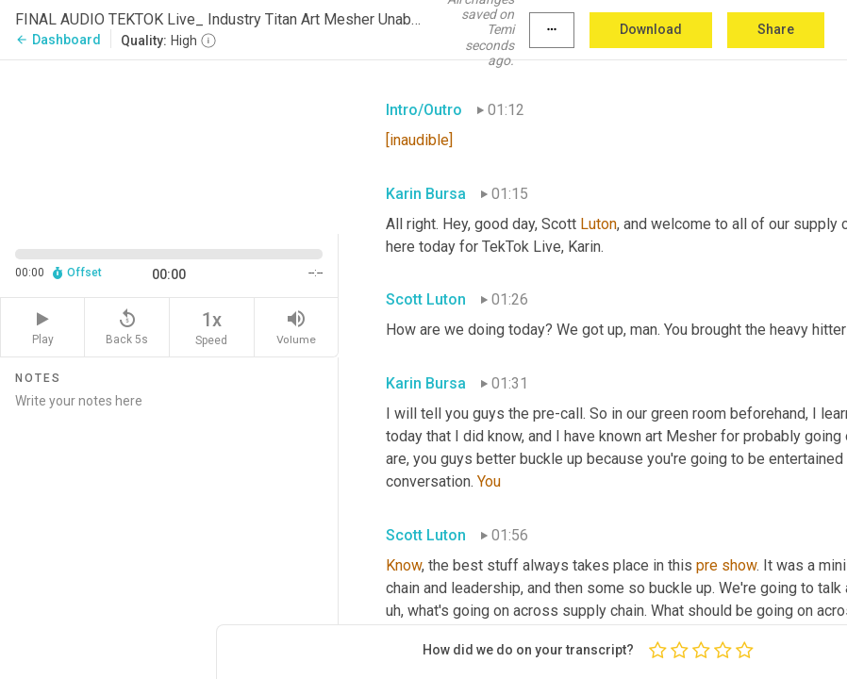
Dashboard (58, 39)
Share (775, 29)
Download (651, 29)
